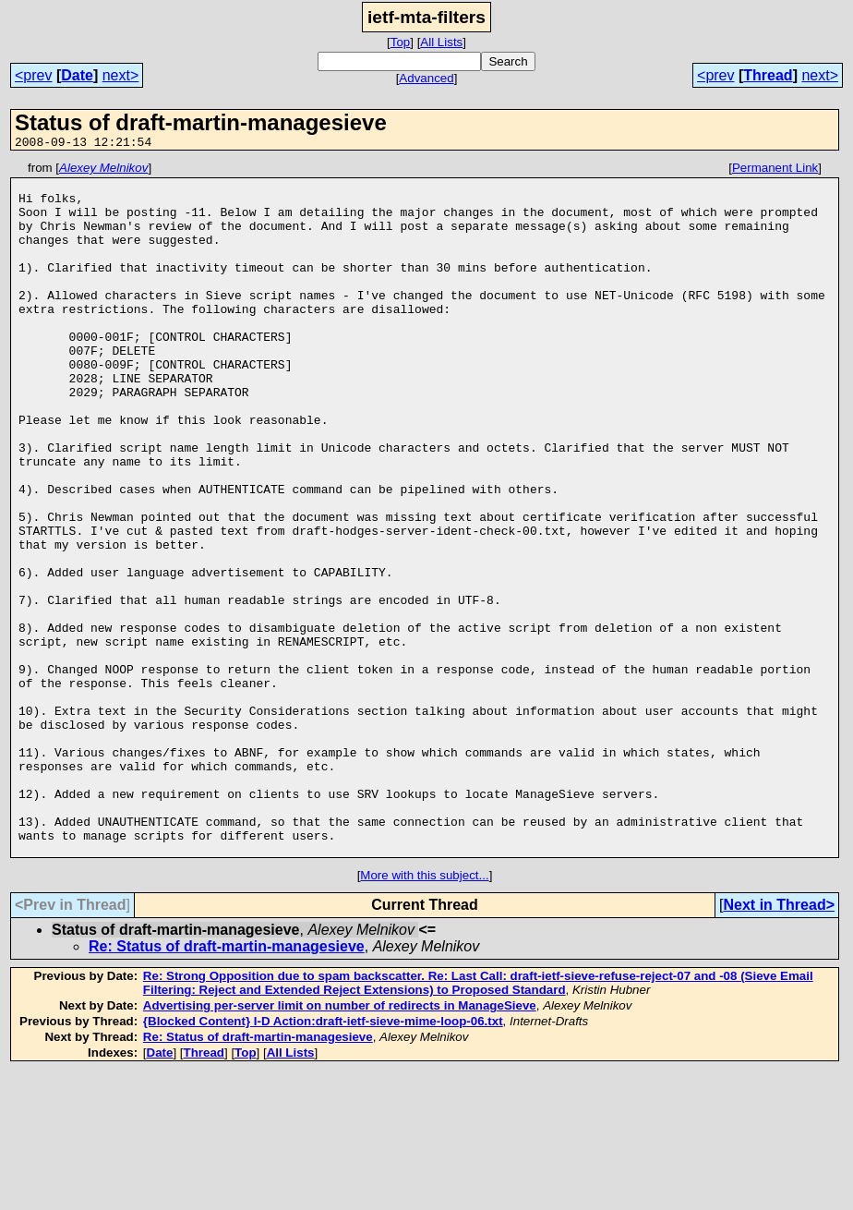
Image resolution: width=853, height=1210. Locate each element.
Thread (767, 75)
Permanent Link (775, 170)
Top (400, 42)
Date (77, 75)
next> (120, 75)
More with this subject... (424, 1014)
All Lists (441, 42)
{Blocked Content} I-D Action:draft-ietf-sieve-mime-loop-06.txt (323, 1160)
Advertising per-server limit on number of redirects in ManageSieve (339, 1144)
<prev (33, 75)
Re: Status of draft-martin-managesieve (227, 1085)
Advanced (426, 78)
